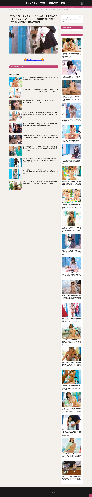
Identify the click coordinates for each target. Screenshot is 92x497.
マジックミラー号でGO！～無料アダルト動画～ (46, 3)
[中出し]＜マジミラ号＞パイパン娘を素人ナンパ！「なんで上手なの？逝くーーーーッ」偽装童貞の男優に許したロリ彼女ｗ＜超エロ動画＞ (71, 98)
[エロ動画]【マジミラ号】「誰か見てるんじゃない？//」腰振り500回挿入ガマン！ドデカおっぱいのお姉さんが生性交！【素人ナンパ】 (71, 275)
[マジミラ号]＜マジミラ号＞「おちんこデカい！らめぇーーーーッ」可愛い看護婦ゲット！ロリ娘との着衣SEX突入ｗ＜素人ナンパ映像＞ (40, 171)
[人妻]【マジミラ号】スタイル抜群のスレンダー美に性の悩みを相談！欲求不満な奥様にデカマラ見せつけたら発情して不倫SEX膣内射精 (71, 252)
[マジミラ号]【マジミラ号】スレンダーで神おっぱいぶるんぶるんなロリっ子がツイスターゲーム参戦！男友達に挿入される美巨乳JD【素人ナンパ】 (71, 184)
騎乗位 (67, 19)
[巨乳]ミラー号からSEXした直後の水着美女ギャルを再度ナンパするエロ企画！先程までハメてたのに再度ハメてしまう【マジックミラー (71, 479)
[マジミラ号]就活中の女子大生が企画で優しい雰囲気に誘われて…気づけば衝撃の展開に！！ (71, 162)
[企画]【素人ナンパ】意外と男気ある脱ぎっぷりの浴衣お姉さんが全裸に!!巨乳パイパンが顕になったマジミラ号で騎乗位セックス (71, 320)
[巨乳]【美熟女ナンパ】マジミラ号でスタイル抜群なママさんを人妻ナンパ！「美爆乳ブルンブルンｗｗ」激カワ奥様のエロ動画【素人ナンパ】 (71, 365)
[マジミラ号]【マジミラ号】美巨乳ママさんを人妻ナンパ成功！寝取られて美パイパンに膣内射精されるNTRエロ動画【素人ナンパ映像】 (71, 342)
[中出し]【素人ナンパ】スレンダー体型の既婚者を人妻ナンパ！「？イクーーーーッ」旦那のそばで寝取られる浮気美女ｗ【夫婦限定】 (71, 229)
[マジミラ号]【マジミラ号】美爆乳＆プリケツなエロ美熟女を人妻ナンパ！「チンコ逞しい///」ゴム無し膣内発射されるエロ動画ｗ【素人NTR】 (40, 148)
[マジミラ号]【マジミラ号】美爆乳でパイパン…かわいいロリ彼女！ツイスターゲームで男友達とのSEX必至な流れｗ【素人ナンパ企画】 (71, 206)
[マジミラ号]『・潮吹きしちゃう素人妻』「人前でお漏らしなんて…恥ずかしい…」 (71, 141)
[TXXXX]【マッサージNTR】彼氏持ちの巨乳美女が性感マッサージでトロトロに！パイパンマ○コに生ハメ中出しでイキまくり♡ (40, 90)
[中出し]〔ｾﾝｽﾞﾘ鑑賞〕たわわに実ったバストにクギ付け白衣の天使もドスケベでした (71, 77)
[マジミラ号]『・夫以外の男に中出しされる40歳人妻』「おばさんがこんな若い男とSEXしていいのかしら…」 (40, 101)
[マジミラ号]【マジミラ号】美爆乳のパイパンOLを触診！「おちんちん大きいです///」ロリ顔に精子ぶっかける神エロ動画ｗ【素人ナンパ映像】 (71, 388)
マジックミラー (75, 19)
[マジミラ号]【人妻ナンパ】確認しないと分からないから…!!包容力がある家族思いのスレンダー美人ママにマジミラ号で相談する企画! (40, 114)
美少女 (64, 19)
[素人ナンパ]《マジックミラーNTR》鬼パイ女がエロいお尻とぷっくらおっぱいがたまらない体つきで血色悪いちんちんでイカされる (40, 136)
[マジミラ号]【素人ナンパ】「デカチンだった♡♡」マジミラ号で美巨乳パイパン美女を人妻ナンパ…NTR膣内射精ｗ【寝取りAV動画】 (71, 456)
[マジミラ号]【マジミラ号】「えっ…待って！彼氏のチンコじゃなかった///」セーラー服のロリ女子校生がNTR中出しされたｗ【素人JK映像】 (44, 9)
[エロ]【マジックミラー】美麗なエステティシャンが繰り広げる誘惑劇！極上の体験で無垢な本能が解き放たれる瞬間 (40, 124)
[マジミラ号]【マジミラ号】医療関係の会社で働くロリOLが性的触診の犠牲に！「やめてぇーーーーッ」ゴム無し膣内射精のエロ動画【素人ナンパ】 (71, 433)
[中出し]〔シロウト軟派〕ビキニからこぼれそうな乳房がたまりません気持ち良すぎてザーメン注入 (71, 120)
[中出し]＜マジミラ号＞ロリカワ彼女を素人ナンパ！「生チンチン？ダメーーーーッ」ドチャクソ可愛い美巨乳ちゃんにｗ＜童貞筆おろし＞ (71, 410)
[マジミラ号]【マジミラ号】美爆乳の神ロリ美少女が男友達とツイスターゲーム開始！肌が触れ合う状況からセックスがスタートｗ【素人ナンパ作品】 (71, 55)
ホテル (71, 19)
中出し (64, 21)
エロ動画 (16, 9)
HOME (12, 9)
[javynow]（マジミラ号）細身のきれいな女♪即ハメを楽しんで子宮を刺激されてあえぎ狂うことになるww (40, 78)
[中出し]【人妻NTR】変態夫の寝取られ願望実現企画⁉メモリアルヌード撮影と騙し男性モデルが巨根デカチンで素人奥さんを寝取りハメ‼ (71, 298)
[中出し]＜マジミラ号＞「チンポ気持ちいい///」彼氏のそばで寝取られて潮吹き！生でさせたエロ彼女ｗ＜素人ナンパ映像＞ (40, 182)
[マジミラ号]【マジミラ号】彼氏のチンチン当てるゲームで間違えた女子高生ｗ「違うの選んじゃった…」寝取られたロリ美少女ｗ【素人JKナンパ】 (40, 160)
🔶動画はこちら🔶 (34, 59)
